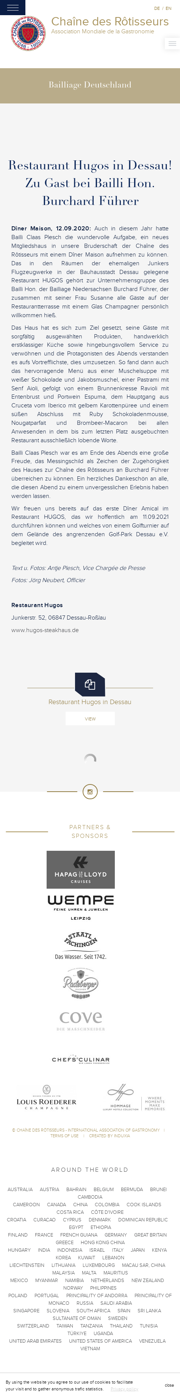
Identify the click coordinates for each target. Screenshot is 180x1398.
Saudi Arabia (116, 1303)
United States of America (100, 1341)
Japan (138, 1250)
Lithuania (63, 1265)
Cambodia (90, 1197)
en (168, 8)
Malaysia (63, 1273)
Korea (63, 1258)
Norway (73, 1288)
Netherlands (107, 1280)
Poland (17, 1296)
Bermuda (132, 1190)
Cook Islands (144, 1205)
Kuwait (86, 1258)
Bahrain (76, 1190)
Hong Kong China (103, 1243)
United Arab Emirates (35, 1341)
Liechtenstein (26, 1265)
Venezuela (152, 1341)
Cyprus (72, 1220)
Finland (18, 1235)
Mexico (19, 1280)
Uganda (103, 1334)
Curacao (44, 1220)
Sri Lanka (149, 1311)
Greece (65, 1243)
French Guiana (78, 1235)
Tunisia (149, 1326)
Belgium (104, 1190)
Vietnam (90, 1349)
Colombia (107, 1205)
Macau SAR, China (143, 1265)
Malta (89, 1273)
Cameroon (26, 1205)
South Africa (93, 1311)
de (157, 8)
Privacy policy (124, 1389)
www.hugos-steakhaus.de (45, 630)
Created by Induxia (109, 1135)
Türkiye (76, 1334)
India (44, 1250)
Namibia (74, 1280)
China (80, 1205)
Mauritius (115, 1273)
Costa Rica (70, 1212)
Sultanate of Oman (77, 1318)
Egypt (76, 1227)
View (90, 719)
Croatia (16, 1220)
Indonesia (69, 1250)
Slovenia (58, 1311)
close (169, 1385)
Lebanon (113, 1258)
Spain (123, 1311)
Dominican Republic (143, 1220)
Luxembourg (99, 1265)
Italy (118, 1250)
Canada (56, 1205)
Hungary (19, 1250)
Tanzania (91, 1326)
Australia (20, 1190)
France (44, 1235)
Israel (97, 1250)
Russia (85, 1303)
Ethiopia (101, 1227)
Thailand (121, 1326)
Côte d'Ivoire (107, 1212)
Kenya (159, 1250)
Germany (116, 1235)
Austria (49, 1190)
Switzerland (33, 1326)
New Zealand (147, 1280)
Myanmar (46, 1280)
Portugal (46, 1296)
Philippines (103, 1288)
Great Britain (150, 1235)
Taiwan (64, 1326)
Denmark (100, 1220)
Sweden (117, 1318)
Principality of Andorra (96, 1296)
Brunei (158, 1190)
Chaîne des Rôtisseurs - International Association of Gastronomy (88, 1130)
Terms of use (65, 1135)
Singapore (26, 1311)
